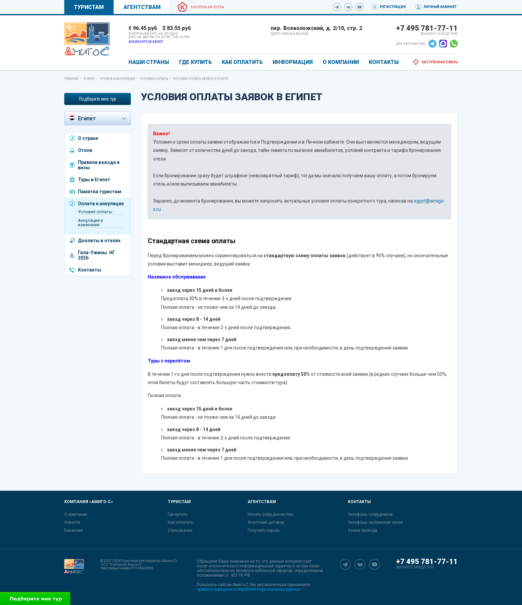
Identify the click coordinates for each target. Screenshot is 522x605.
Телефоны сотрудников (370, 514)
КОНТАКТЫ (384, 62)
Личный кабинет (439, 7)
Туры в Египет (94, 179)
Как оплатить (180, 522)
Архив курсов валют (146, 42)
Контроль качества (207, 7)
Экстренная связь (439, 62)
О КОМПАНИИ (341, 62)
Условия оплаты (154, 79)
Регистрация (393, 7)
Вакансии (73, 530)
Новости (72, 522)
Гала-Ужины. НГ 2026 (96, 255)
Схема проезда (362, 530)
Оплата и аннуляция (117, 79)
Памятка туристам (99, 191)
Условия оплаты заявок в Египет (201, 79)
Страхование (180, 530)
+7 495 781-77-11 (427, 28)
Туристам (89, 7)
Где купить (177, 514)
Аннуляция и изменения (90, 222)
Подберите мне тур (97, 99)
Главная (71, 79)
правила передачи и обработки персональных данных (249, 589)
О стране (88, 138)
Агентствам (142, 7)
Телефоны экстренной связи (375, 522)
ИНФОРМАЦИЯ (293, 62)
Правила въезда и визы (99, 165)
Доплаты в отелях (99, 240)
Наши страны (149, 62)
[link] (87, 39)
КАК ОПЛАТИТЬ (242, 62)
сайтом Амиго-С (233, 584)
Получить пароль (264, 530)
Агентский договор (266, 522)
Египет (89, 79)
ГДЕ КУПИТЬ (195, 62)
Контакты (89, 270)
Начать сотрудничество (270, 514)
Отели (85, 150)
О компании (75, 514)
